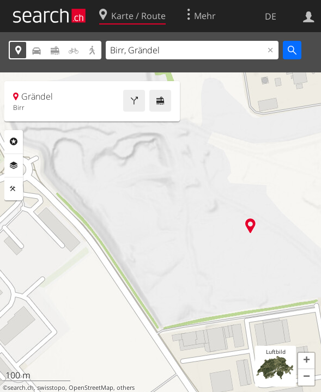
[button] (306, 361)
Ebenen (13, 165)
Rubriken (13, 141)
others (126, 387)
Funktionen (13, 188)
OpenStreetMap (91, 387)
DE (270, 16)
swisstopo (51, 387)
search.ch (21, 387)
